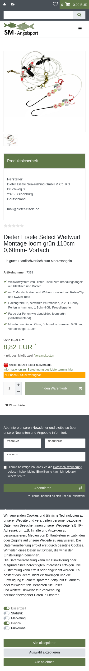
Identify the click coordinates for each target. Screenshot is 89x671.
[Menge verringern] (18, 391)
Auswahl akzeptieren (44, 652)
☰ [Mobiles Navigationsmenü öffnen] (80, 28)
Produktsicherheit (22, 161)
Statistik (17, 613)
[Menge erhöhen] (18, 385)
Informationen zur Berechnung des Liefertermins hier (38, 369)
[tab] (44, 161)
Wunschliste (15, 405)
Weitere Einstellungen (20, 633)
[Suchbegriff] (38, 15)
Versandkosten (43, 355)
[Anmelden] (5, 4)
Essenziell (18, 608)
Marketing (18, 618)
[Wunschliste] (55, 4)
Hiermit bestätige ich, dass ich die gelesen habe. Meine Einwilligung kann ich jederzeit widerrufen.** (45, 471)
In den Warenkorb (61, 388)
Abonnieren (58, 488)
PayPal (16, 623)
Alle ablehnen (44, 662)
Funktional (19, 628)
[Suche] (79, 15)
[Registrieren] (13, 4)
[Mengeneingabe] (9, 388)
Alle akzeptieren (44, 643)
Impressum (71, 585)
